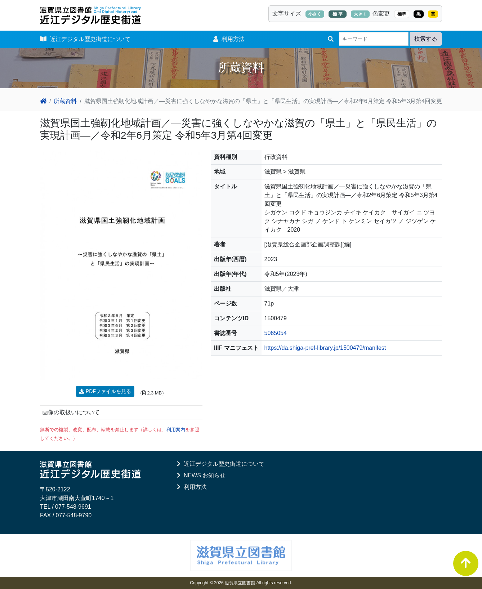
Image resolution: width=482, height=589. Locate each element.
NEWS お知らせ (201, 475)
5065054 (275, 333)
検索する (425, 39)
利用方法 (229, 39)
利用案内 (175, 429)
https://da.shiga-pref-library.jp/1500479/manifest (325, 348)
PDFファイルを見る (105, 391)
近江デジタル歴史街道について (85, 39)
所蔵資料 (65, 101)
